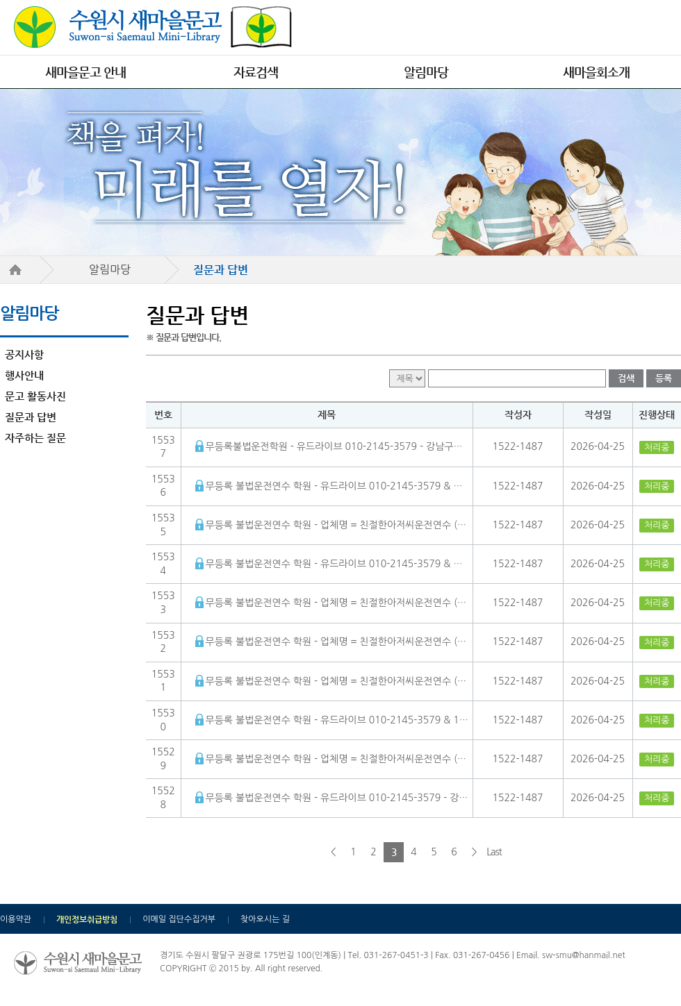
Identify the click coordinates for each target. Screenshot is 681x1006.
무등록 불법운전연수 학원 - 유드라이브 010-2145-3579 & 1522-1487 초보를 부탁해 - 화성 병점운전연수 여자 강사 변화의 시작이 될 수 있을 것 (337, 720)
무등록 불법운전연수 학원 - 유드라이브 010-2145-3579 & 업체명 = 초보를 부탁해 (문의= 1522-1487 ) (337, 564)
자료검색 (255, 72)
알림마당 (426, 72)
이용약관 (15, 919)
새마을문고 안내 (85, 72)
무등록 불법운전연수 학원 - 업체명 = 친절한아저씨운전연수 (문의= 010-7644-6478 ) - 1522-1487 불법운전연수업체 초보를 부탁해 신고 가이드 (337, 602)
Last (493, 852)
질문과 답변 (30, 417)
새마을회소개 (596, 72)
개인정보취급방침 (86, 919)
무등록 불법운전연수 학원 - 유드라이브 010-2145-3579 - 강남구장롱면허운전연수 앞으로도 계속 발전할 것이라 (337, 798)
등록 (663, 378)
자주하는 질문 (35, 438)
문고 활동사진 (35, 396)
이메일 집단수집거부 (178, 919)
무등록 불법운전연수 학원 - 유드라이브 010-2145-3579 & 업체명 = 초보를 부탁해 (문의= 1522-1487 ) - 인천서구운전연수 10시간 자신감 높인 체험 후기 (337, 486)
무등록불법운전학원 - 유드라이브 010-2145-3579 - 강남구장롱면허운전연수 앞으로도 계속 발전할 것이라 (337, 446)
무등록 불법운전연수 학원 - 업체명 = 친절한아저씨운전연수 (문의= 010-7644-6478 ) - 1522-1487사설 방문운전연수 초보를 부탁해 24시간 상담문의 (337, 525)
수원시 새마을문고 (153, 27)
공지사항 (24, 354)
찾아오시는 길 (265, 919)
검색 (626, 378)
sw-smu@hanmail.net (583, 955)
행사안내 (24, 375)
